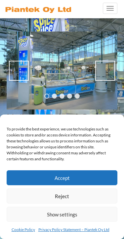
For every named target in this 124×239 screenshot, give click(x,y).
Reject (62, 196)
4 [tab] (69, 96)
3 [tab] (62, 96)
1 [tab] (46, 96)
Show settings (62, 214)
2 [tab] (54, 96)
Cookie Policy (23, 229)
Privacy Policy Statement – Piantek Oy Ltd (73, 229)
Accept (62, 178)
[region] (62, 71)
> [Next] (105, 71)
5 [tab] (77, 96)
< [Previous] (19, 71)
